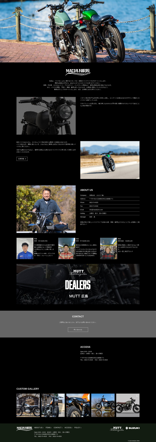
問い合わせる (78, 329)
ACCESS (68, 427)
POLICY (77, 427)
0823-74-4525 (93, 202)
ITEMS (48, 427)
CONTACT (57, 427)
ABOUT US (38, 427)
